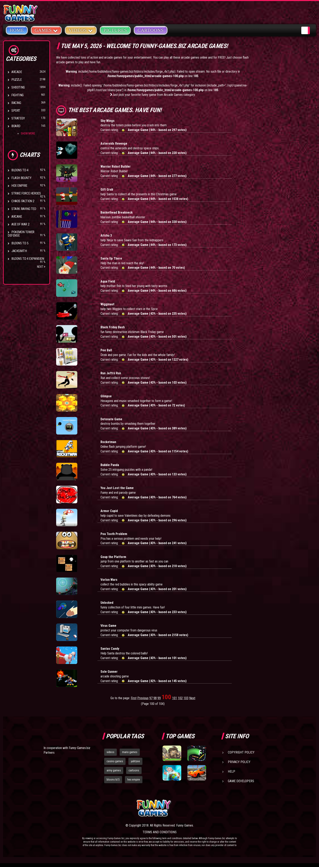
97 (151, 698)
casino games (115, 761)
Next (41, 266)
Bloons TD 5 (19, 243)
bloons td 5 (113, 779)
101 (174, 698)
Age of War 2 (20, 224)
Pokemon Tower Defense (21, 233)
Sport (15, 110)
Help (231, 771)
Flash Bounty (21, 178)
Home (17, 30)
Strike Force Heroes (26, 193)
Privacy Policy (239, 762)
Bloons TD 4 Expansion (27, 259)
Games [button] (46, 30)
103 (186, 698)
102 (180, 698)
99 (159, 698)
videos (110, 752)
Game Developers (241, 781)
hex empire (133, 779)
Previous (143, 698)
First (134, 698)
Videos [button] (81, 30)
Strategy (18, 118)
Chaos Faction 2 (22, 201)
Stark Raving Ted (23, 209)
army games (114, 770)
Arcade (16, 72)
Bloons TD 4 (19, 170)
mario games (129, 752)
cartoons (134, 770)
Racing (16, 103)
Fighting (17, 95)
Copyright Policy (241, 752)
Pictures (115, 30)
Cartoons (151, 30)
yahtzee (135, 761)
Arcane (16, 216)
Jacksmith (19, 251)
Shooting (18, 87)
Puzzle (16, 80)
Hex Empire (19, 186)
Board (15, 126)
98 (155, 698)
